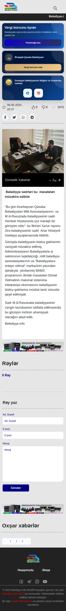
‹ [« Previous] (4, 541)
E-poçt (6, 429)
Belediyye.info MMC (13, 593)
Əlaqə (46, 570)
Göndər (16, 487)
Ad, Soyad (8, 414)
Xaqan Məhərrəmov (22, 601)
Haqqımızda (26, 570)
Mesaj (6, 443)
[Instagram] (38, 93)
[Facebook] (27, 93)
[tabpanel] (33, 347)
